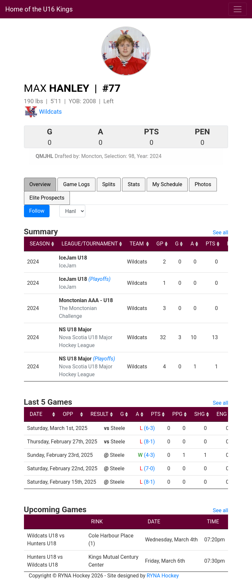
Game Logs (76, 184)
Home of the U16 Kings (39, 9)
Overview (40, 184)
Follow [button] (37, 211)
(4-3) (149, 455)
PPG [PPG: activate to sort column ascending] (221, 414)
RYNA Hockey (163, 576)
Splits (109, 184)
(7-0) (149, 468)
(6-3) (149, 428)
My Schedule (167, 184)
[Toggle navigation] (237, 9)
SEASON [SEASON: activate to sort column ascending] (40, 244)
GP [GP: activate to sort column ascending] (160, 244)
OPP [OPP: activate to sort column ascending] (112, 414)
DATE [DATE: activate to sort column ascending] (36, 414)
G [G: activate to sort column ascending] (177, 244)
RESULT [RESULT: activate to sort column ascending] (143, 414)
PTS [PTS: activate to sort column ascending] (210, 244)
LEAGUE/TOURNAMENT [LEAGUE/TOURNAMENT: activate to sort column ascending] (90, 244)
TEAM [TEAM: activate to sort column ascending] (137, 244)
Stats (134, 184)
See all (220, 232)
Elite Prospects (47, 198)
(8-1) (149, 441)
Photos (203, 184)
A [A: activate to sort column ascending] (192, 244)
